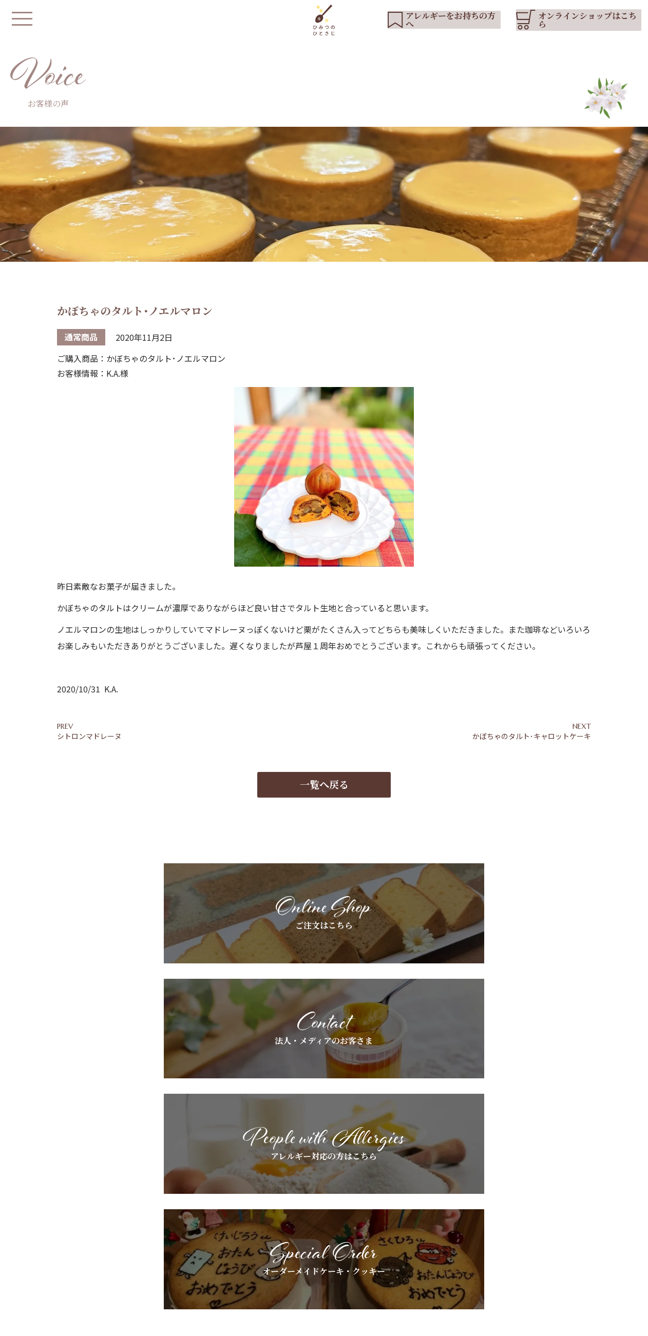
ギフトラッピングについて (438, 1228)
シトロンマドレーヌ (89, 737)
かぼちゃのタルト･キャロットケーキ (531, 737)
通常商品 (81, 338)
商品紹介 (253, 1237)
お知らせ (508, 1202)
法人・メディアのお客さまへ (441, 1210)
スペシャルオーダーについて (342, 1237)
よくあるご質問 (320, 1254)
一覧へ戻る (324, 791)
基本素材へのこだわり (331, 1202)
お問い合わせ (516, 1237)
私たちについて (264, 1219)
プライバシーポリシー (248, 1323)
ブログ (505, 1219)
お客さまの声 (417, 1245)
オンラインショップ (271, 1286)
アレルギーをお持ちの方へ (338, 1219)
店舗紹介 (253, 1254)
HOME (251, 1202)
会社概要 (306, 1323)
